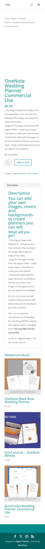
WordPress (22, 545)
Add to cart (23, 162)
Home (7, 18)
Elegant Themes (22, 541)
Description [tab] (12, 185)
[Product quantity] (8, 162)
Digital (14, 18)
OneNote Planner (20, 173)
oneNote (34, 173)
